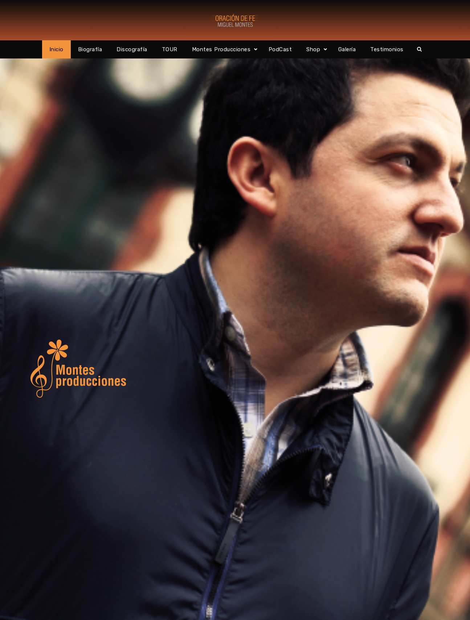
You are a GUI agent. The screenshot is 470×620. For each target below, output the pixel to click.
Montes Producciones (221, 49)
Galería (347, 49)
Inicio (56, 49)
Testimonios (387, 49)
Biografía (90, 49)
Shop (313, 49)
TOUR (169, 49)
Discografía (132, 49)
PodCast (280, 49)
